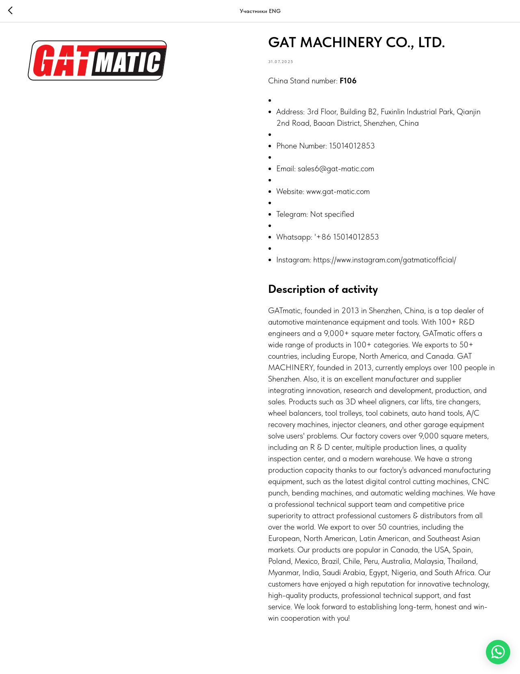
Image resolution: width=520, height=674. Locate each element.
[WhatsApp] (498, 652)
